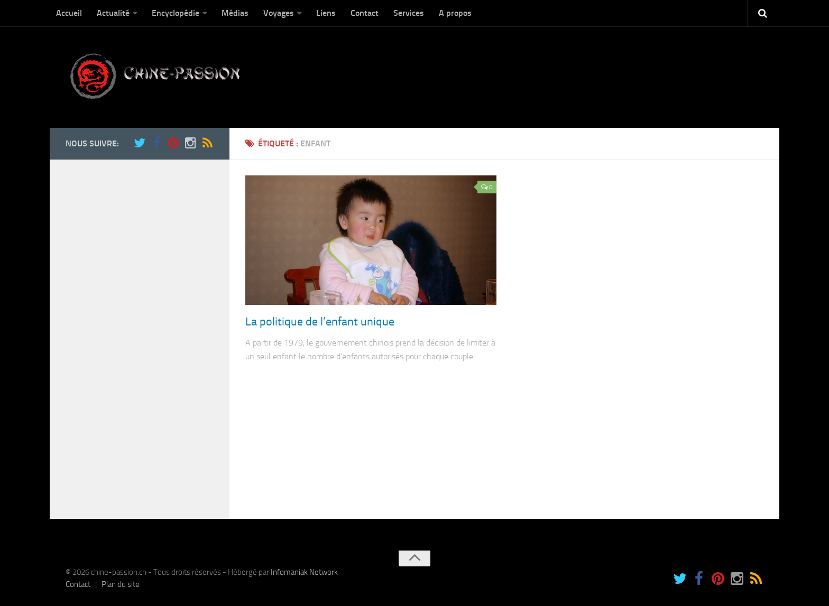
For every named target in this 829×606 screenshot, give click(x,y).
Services (408, 13)
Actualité (113, 13)
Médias (235, 13)
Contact (365, 13)
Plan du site (121, 584)
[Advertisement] (134, 333)
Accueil (69, 13)
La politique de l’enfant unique (319, 322)
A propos (455, 13)
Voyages (278, 13)
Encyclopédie (175, 13)
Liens (326, 13)
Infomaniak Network (304, 572)
